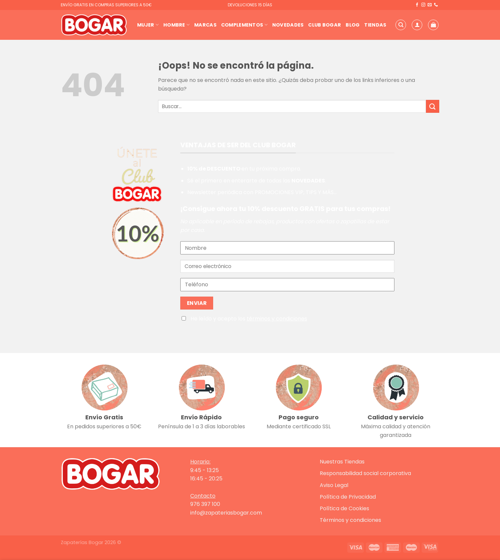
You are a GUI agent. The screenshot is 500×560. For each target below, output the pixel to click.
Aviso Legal (334, 485)
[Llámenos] (436, 5)
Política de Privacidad (348, 497)
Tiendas (375, 25)
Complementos (244, 25)
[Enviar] (432, 106)
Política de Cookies (344, 508)
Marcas (205, 25)
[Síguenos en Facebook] (417, 5)
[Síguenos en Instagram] (423, 5)
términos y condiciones (277, 318)
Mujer (148, 25)
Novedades (288, 25)
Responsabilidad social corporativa (365, 473)
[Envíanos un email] (430, 5)
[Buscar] (400, 25)
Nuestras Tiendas (342, 461)
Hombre (176, 25)
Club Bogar (324, 25)
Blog (353, 25)
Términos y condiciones (350, 520)
